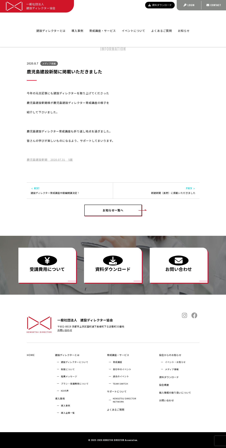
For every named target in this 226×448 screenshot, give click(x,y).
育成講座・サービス (118, 355)
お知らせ (184, 19)
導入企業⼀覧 (68, 412)
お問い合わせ (64, 330)
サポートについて (117, 391)
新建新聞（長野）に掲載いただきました (156, 190)
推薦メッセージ (69, 376)
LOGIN (189, 5)
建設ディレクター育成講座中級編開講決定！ (70, 190)
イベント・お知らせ (175, 362)
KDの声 (65, 390)
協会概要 (164, 384)
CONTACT (213, 5)
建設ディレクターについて (74, 362)
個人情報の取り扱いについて (175, 392)
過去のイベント (121, 376)
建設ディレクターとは (67, 355)
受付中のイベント (122, 369)
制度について (68, 369)
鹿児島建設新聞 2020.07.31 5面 (50, 160)
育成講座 (117, 362)
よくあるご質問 (161, 19)
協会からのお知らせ (171, 27)
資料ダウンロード (160, 5)
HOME (31, 355)
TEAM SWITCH (120, 383)
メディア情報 (172, 369)
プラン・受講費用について (75, 383)
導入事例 (60, 398)
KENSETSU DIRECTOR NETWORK (124, 400)
